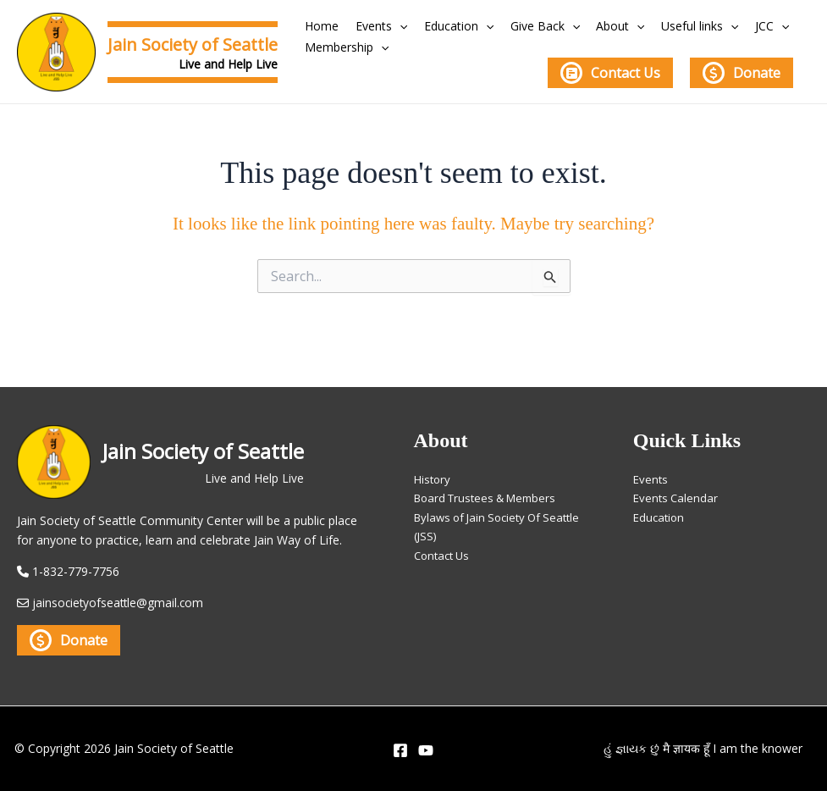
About (588, 25)
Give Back (519, 25)
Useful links (660, 25)
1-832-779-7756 (75, 572)
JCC (725, 25)
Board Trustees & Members (491, 495)
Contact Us (610, 73)
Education (440, 25)
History (433, 475)
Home (318, 26)
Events (370, 25)
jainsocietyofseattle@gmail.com (119, 603)
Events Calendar (677, 495)
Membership (343, 47)
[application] (388, 25)
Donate (741, 73)
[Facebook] (400, 750)
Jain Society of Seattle (193, 44)
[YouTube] (425, 750)
